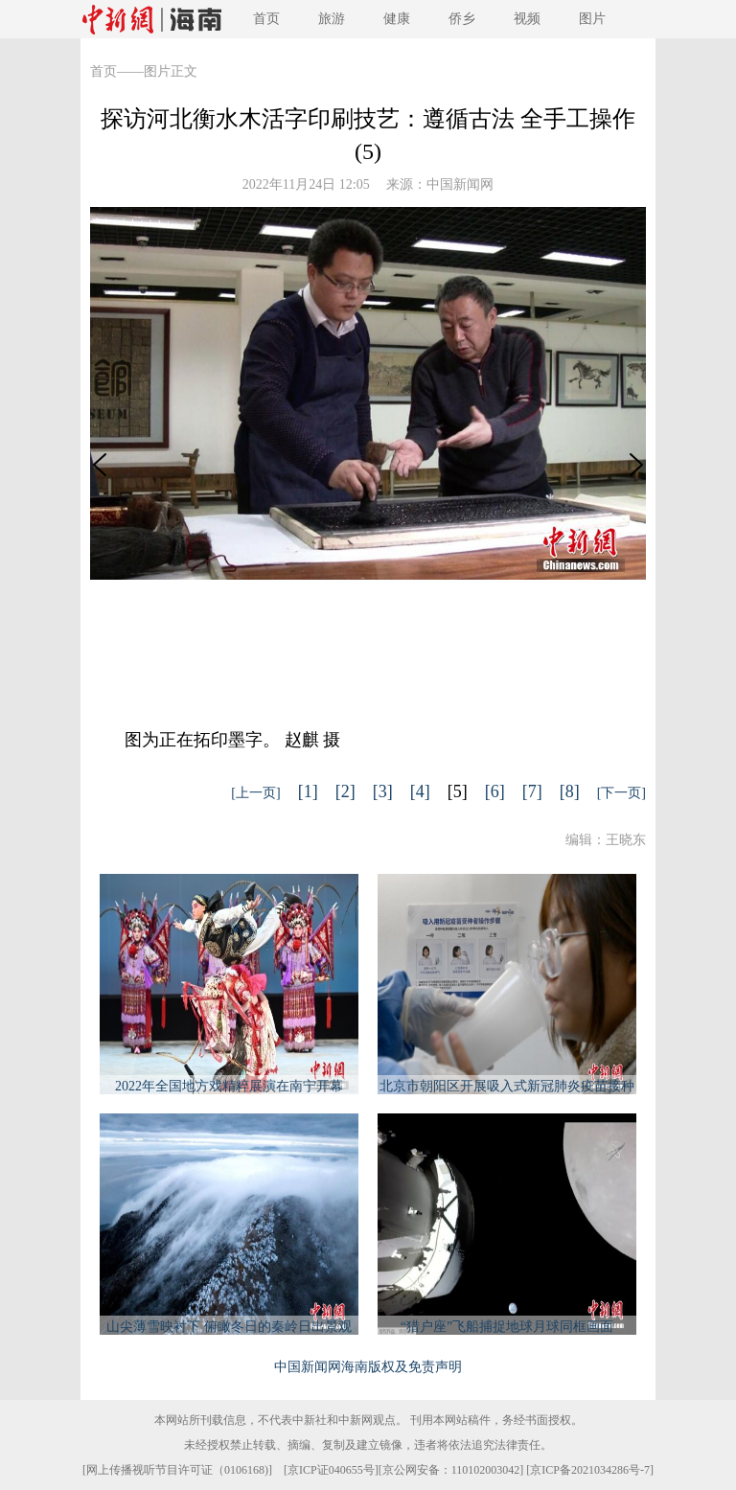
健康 (396, 18)
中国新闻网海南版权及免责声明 (368, 1367)
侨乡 (461, 18)
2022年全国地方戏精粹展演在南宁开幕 (229, 1086)
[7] (532, 791)
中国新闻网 (460, 184)
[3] (383, 791)
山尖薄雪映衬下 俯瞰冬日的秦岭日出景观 (229, 1326)
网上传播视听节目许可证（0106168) (177, 1470)
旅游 (331, 18)
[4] (420, 791)
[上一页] (255, 793)
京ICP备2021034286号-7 (590, 1470)
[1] (308, 791)
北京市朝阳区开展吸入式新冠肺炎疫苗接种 (507, 1086)
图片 (592, 18)
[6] (495, 791)
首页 (266, 18)
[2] (345, 791)
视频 (527, 18)
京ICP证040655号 (331, 1470)
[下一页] (621, 793)
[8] (570, 791)
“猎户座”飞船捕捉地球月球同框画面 (507, 1326)
